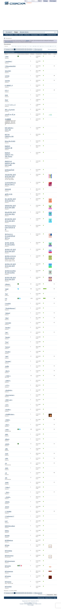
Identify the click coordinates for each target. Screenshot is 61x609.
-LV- (6, 463)
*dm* (6, 332)
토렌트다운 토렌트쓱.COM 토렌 (10, 250)
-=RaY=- (7, 425)
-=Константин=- (10, 395)
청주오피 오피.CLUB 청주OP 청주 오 (10, 236)
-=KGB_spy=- (9, 400)
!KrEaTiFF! (8, 71)
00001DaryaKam (10, 526)
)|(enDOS (8, 303)
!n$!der (7, 76)
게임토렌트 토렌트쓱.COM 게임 (10, 175)
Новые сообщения (9, 34)
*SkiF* (7, 356)
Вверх (55, 594)
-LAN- (6, 458)
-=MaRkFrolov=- (10, 414)
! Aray (6, 56)
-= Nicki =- (8, 376)
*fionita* (7, 337)
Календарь (21, 34)
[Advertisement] (30, 18)
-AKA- (6, 434)
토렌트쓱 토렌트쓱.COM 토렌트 (10, 272)
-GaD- (6, 454)
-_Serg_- (7, 492)
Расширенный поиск (51, 34)
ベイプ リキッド (10, 105)
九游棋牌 (8, 119)
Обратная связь (41, 597)
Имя (6, 53)
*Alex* (7, 318)
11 (24, 49)
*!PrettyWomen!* (10, 308)
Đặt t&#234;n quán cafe (9, 129)
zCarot (32, 604)
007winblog (8, 551)
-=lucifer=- (8, 409)
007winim (8, 576)
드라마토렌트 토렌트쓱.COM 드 (10, 183)
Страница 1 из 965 (10, 49)
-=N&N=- (7, 420)
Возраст (55, 53)
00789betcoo (9, 540)
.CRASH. (7, 502)
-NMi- (6, 468)
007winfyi (8, 566)
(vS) (6, 299)
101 (29, 49)
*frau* (7, 342)
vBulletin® (30, 602)
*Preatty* (8, 352)
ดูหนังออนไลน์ (9, 170)
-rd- (6, 473)
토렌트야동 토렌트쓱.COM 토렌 (10, 278)
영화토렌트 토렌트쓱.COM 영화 (10, 206)
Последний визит (39, 53)
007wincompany (10, 561)
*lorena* (7, 347)
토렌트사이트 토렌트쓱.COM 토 (10, 257)
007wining (8, 582)
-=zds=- (7, 429)
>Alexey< (7, 284)
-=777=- (7, 385)
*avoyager (8, 323)
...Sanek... (8, 497)
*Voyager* (8, 361)
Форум (16, 32)
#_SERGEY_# (9, 85)
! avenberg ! (8, 61)
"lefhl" (7, 289)
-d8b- (6, 449)
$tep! (6, 100)
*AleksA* (7, 313)
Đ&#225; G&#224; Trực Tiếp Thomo (9, 154)
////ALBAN (8, 511)
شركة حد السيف (10, 114)
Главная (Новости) (49, 597)
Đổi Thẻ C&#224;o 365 (9, 135)
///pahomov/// (9, 516)
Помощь (45, 1)
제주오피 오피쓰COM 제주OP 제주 (10, 227)
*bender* (8, 328)
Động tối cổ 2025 (10, 141)
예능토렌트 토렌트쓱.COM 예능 (10, 213)
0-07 (6, 521)
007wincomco (9, 556)
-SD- (6, 478)
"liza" (6, 294)
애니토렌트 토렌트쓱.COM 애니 (10, 200)
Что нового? (9, 32)
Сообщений (32, 53)
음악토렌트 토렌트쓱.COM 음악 (10, 220)
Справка (16, 34)
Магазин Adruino (24, 32)
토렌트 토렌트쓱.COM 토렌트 (10, 244)
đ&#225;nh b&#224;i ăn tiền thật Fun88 (10, 163)
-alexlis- (7, 444)
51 (26, 49)
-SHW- (7, 482)
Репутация (45, 53)
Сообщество (27, 34)
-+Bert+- (7, 371)
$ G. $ (6, 90)
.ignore (7, 507)
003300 (7, 536)
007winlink (8, 587)
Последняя (39, 49)
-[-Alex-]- (7, 487)
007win (7, 545)
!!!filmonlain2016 (10, 66)
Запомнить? (29, 2)
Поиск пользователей (52, 49)
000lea (7, 531)
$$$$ (6, 95)
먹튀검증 (8, 189)
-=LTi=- (7, 405)
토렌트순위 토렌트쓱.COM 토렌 (10, 265)
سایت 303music (10, 109)
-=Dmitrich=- (9, 390)
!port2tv (7, 81)
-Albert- (7, 439)
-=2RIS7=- (8, 381)
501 (31, 49)
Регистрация (53, 1)
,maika (7, 366)
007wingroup (9, 571)
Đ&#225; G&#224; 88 (8, 147)
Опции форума (34, 34)
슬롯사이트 (8, 194)
